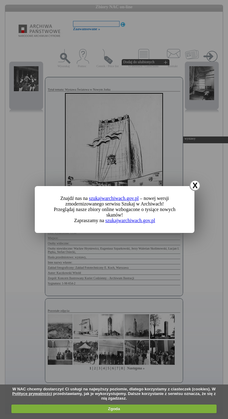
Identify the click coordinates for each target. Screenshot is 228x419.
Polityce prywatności (32, 393)
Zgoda (114, 408)
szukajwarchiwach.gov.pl (114, 198)
